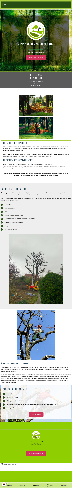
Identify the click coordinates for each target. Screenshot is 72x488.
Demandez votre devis (36, 58)
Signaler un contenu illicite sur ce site (48, 477)
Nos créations (36, 415)
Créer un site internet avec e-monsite (24, 477)
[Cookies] (4, 484)
